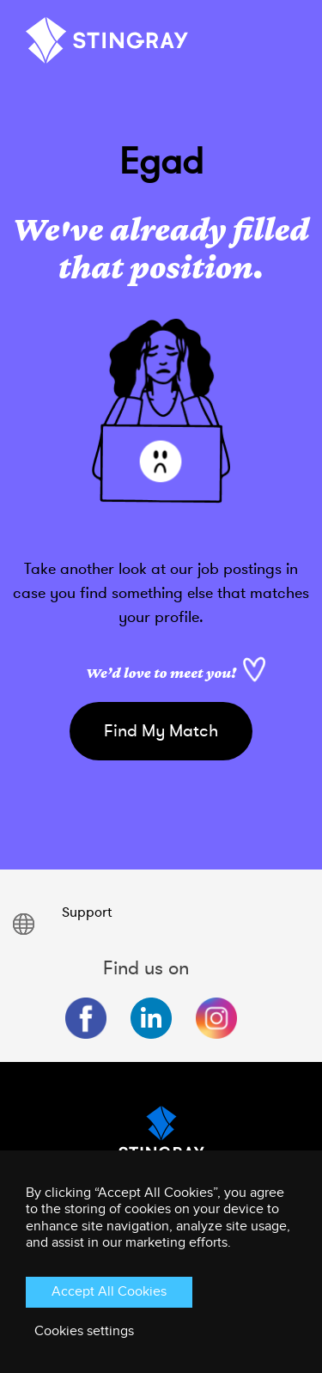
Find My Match (161, 730)
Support (87, 912)
